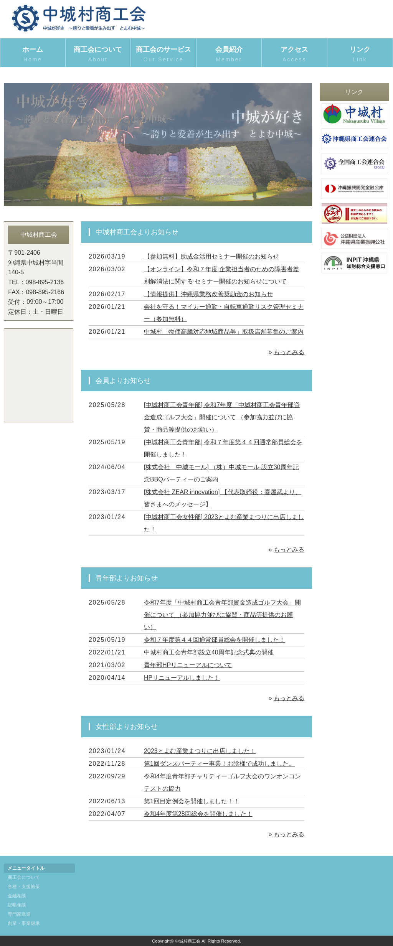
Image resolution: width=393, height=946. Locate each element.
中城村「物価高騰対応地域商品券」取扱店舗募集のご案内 (224, 331)
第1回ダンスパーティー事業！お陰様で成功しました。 (219, 763)
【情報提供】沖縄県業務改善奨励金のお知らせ (208, 294)
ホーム (32, 55)
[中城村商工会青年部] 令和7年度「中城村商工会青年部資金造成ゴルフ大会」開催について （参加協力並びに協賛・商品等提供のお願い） (222, 417)
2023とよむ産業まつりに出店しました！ (200, 751)
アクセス (294, 55)
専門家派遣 (19, 914)
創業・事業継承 (24, 923)
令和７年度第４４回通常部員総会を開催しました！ (214, 639)
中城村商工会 (187, 941)
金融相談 (17, 895)
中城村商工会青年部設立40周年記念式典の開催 (209, 652)
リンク (360, 55)
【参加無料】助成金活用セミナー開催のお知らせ (211, 256)
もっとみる (289, 352)
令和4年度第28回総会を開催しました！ (198, 814)
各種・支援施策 (24, 886)
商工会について (98, 55)
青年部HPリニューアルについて (188, 665)
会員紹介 (229, 55)
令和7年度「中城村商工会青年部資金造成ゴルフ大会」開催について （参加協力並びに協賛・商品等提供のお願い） (222, 614)
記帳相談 (17, 905)
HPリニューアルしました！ (182, 677)
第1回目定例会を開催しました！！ (191, 801)
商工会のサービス (163, 55)
